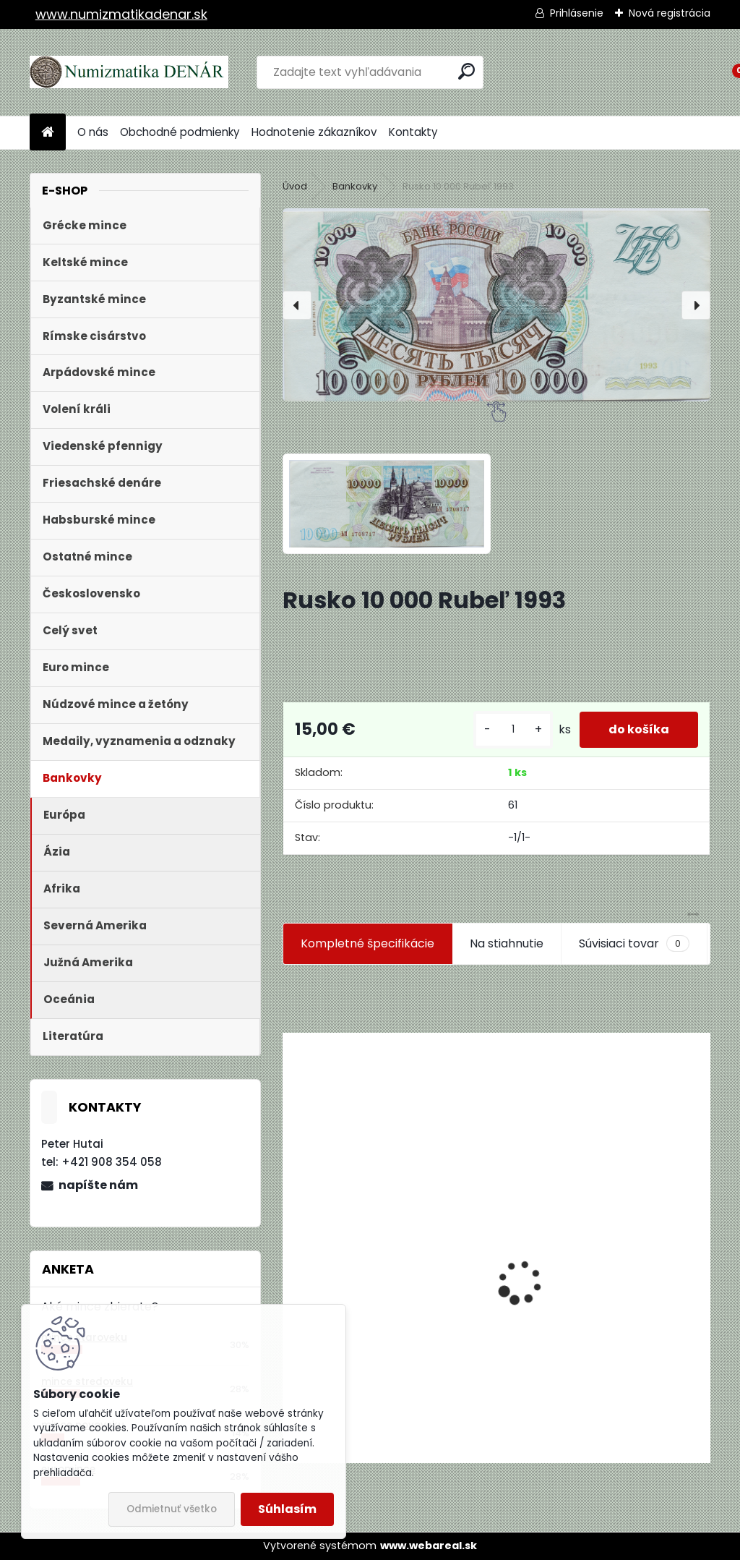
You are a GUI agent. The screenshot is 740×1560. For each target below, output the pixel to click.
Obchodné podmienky (180, 132)
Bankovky (354, 186)
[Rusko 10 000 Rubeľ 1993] (496, 304)
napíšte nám (98, 1185)
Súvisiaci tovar (634, 943)
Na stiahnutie (506, 943)
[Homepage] (48, 132)
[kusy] (513, 729)
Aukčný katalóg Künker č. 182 (374, 1352)
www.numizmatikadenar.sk (121, 14)
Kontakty (413, 132)
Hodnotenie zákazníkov (314, 132)
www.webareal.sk (428, 1545)
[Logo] (129, 72)
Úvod (295, 186)
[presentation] (297, 305)
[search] (466, 71)
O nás (92, 132)
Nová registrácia (669, 13)
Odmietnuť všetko (171, 1509)
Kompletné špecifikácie (367, 943)
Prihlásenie (576, 13)
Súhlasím (287, 1509)
